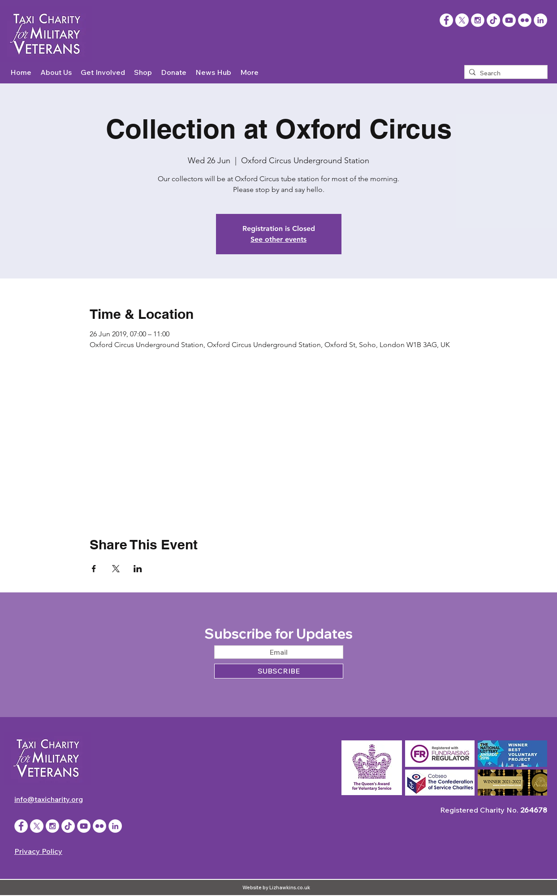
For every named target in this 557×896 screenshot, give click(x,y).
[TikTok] (493, 20)
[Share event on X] (116, 568)
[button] (56, 72)
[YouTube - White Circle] (509, 20)
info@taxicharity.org (48, 799)
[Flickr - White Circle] (524, 20)
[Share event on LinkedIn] (138, 568)
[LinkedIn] (540, 20)
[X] (462, 20)
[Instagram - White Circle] (477, 20)
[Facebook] (446, 20)
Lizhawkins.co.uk (289, 887)
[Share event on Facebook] (94, 568)
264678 (533, 809)
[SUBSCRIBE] (278, 671)
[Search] (504, 73)
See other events (278, 239)
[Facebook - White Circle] (21, 826)
